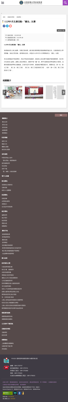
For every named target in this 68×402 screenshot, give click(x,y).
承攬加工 (4, 204)
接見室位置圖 (6, 149)
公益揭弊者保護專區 (8, 253)
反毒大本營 (5, 382)
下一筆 (63, 92)
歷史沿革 (4, 122)
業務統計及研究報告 (8, 275)
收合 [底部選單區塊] (61, 115)
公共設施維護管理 (7, 280)
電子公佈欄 (5, 176)
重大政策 (4, 258)
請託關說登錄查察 (7, 245)
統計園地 (4, 211)
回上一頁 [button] (62, 30)
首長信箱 (4, 127)
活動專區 (18, 17)
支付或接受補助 (6, 286)
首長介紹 (4, 124)
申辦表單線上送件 (7, 157)
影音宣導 (4, 335)
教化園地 (4, 181)
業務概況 (4, 133)
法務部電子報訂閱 (7, 346)
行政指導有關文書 (7, 267)
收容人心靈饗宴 (6, 190)
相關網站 (4, 226)
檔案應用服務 (6, 313)
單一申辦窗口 (43, 382)
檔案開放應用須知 (7, 316)
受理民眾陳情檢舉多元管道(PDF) (11, 248)
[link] (4, 26)
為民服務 (4, 154)
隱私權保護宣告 (14, 382)
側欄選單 (2, 3)
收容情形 (4, 220)
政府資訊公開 (6, 263)
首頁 (4, 17)
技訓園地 (4, 195)
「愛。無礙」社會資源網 (9, 171)
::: (1, 1)
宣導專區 (4, 242)
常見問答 (4, 166)
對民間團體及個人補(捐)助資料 (11, 283)
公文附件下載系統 (7, 323)
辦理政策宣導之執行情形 (9, 294)
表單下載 (4, 168)
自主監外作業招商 (7, 206)
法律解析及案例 (52, 382)
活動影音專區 (10, 17)
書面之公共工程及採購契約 (10, 278)
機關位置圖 (5, 146)
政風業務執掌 (6, 234)
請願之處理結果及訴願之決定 (10, 291)
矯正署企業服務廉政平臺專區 (10, 251)
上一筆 (4, 92)
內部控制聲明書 (6, 272)
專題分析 (4, 223)
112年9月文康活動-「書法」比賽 (20, 21)
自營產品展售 (6, 201)
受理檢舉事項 (6, 237)
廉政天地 (5, 230)
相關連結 (4, 340)
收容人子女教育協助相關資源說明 (12, 289)
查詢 (65, 2)
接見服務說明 (6, 163)
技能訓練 (4, 198)
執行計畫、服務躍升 (8, 269)
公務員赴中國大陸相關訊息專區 (11, 384)
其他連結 (4, 349)
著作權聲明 (23, 384)
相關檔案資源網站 (7, 319)
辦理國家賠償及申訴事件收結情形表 (12, 308)
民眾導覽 (4, 137)
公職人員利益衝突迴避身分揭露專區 (12, 300)
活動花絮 (4, 187)
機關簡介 (5, 118)
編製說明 (4, 215)
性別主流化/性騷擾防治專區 (10, 302)
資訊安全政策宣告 (23, 382)
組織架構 (4, 130)
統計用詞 (4, 217)
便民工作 (4, 141)
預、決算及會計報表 (8, 297)
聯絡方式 (4, 144)
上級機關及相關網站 (8, 343)
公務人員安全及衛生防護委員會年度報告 (14, 305)
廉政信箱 (4, 239)
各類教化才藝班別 (7, 184)
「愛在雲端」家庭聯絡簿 (9, 160)
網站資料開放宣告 (34, 382)
